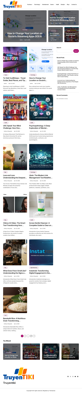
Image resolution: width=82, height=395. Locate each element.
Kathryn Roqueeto (71, 38)
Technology (37, 4)
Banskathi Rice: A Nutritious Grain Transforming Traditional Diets (14, 322)
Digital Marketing (34, 268)
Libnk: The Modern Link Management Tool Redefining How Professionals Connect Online (67, 88)
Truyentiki (9, 384)
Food (5, 316)
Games (52, 4)
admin (21, 39)
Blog (68, 4)
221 (31, 338)
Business (30, 4)
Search (59, 47)
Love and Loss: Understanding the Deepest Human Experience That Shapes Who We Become (67, 82)
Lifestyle (63, 4)
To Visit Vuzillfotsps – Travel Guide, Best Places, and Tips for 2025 (14, 80)
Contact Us (74, 4)
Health (57, 4)
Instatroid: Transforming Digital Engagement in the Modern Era (39, 274)
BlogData (45, 392)
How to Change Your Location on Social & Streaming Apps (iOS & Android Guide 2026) (25, 36)
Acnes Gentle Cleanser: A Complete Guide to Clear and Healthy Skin (41, 226)
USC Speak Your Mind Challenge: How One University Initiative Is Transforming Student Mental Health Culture (67, 69)
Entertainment (45, 4)
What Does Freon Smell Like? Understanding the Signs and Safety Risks (15, 274)
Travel (5, 74)
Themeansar (52, 392)
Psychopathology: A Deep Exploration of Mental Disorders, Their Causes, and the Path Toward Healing (67, 75)
